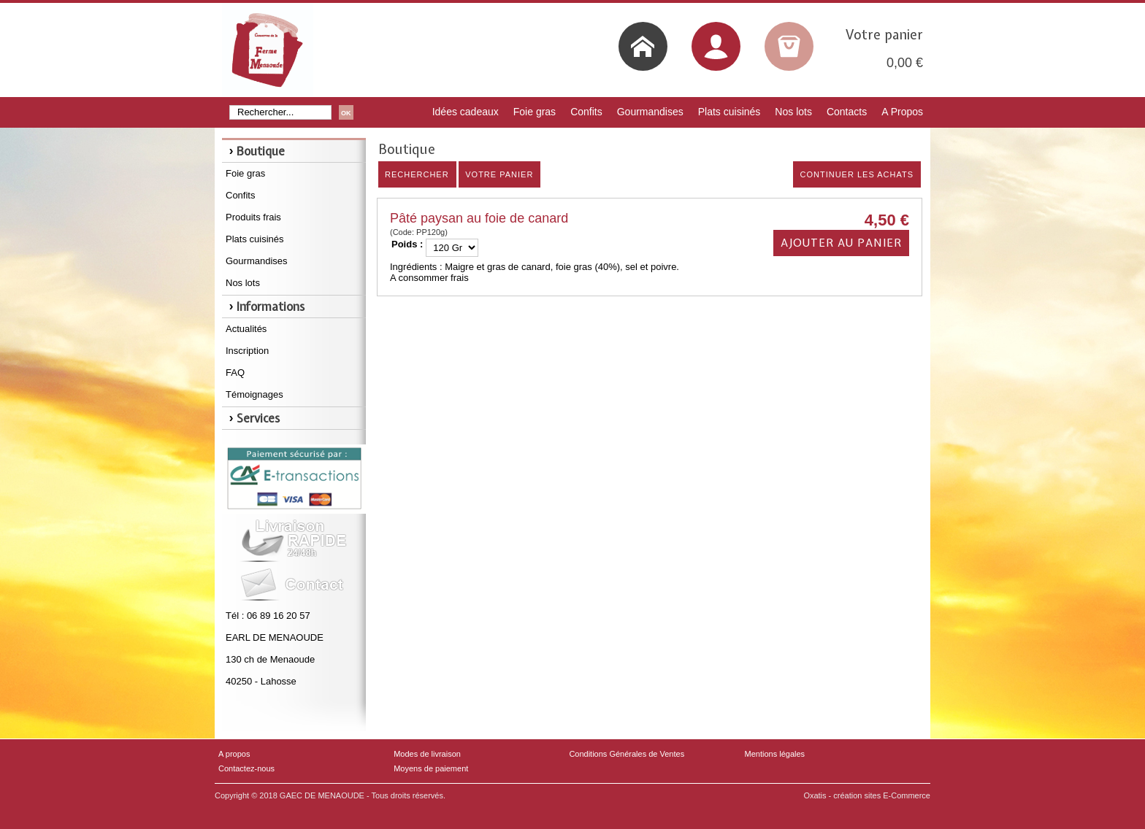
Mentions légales (775, 753)
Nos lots (793, 111)
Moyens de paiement (431, 768)
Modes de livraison (427, 753)
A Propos (902, 111)
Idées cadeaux (465, 111)
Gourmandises (650, 111)
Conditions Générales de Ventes (626, 753)
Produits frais (253, 217)
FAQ (235, 372)
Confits (586, 111)
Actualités (246, 328)
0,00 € (904, 62)
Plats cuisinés (729, 111)
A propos (234, 753)
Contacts (847, 111)
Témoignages (254, 394)
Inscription (247, 350)
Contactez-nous (246, 768)
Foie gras (534, 111)
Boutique (261, 151)
